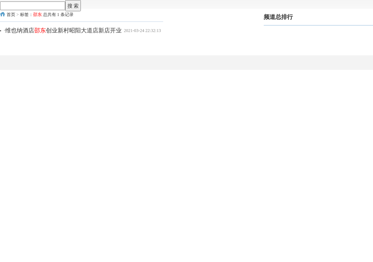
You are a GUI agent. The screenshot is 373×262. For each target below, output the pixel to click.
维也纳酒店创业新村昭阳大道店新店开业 (63, 30)
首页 (11, 14)
